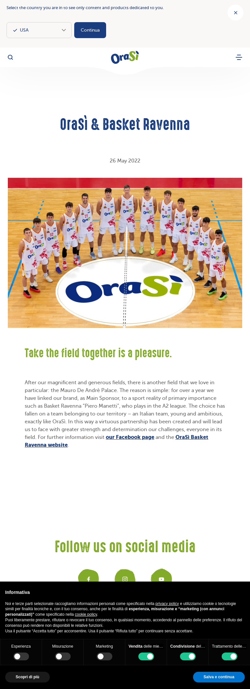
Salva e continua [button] (218, 677)
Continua (90, 30)
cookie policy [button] (86, 614)
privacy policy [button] (167, 603)
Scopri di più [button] (27, 677)
